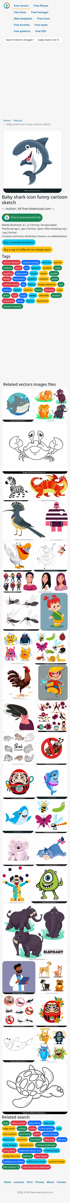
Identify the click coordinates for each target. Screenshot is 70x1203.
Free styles (41, 25)
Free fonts (20, 12)
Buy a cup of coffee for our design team (27, 249)
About (50, 1182)
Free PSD (40, 31)
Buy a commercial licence (19, 242)
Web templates (23, 18)
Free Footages (39, 12)
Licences (19, 1182)
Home (6, 120)
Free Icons (43, 18)
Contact (61, 1182)
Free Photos (41, 5)
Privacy (39, 1182)
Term (30, 1182)
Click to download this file (22, 218)
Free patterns (22, 31)
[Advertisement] (35, 82)
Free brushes (22, 25)
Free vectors (21, 5)
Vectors (18, 120)
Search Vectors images (19, 40)
